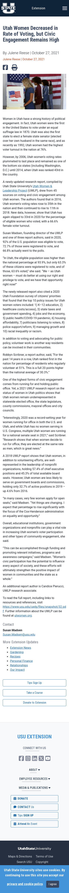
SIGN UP (23, 815)
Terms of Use (44, 856)
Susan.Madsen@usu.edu (19, 634)
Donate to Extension (34, 702)
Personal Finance (21, 661)
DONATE (20, 798)
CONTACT (23, 807)
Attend (25, 824)
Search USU (24, 862)
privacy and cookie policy (24, 884)
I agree (53, 884)
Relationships (19, 665)
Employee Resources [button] (34, 779)
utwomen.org (23, 615)
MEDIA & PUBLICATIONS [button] (34, 788)
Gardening (17, 652)
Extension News (20, 648)
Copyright (42, 862)
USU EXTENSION (34, 736)
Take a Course (34, 692)
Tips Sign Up (34, 683)
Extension (38, 8)
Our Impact (17, 670)
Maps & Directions (20, 856)
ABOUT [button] (34, 770)
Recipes (15, 656)
